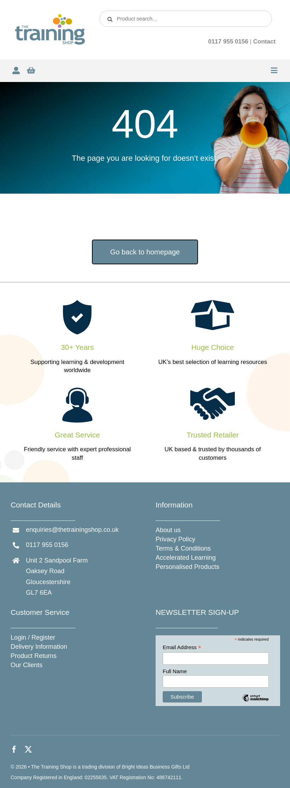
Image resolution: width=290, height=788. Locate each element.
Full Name (175, 671)
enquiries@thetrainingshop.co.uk (72, 529)
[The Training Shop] (50, 16)
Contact (264, 41)
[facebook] (14, 749)
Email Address (182, 647)
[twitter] (28, 749)
